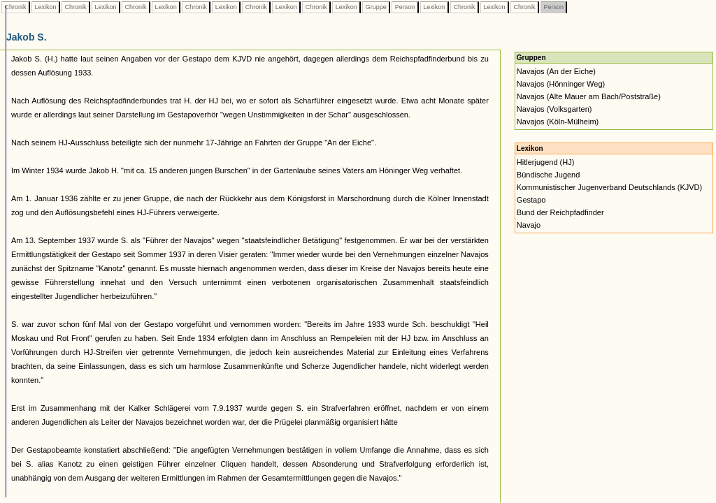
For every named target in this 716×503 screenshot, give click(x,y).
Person (405, 6)
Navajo (528, 225)
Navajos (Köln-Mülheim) (558, 121)
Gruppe (376, 6)
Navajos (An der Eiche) (556, 71)
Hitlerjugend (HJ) (546, 162)
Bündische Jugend (548, 174)
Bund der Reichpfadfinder (560, 212)
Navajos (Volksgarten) (554, 109)
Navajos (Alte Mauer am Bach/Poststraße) (589, 96)
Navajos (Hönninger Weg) (561, 84)
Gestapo (531, 200)
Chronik (15, 6)
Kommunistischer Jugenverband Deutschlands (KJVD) (609, 187)
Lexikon (45, 6)
